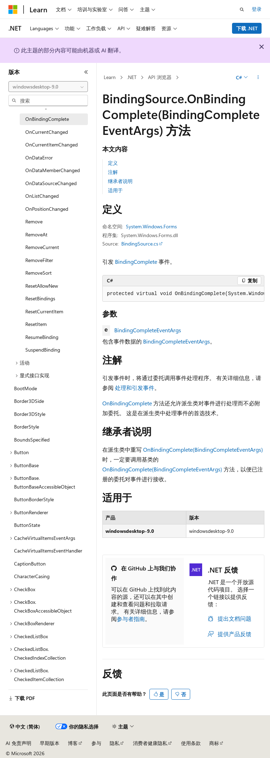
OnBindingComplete (127, 403)
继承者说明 (120, 181)
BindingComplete (136, 261)
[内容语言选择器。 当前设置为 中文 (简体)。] (25, 726)
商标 (214, 743)
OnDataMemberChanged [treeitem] (52, 170)
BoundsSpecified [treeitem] (32, 439)
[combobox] (48, 86)
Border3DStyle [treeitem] (29, 414)
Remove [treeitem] (34, 221)
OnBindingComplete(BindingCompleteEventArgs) (203, 449)
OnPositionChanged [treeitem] (46, 208)
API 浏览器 (160, 77)
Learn (110, 77)
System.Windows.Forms (151, 226)
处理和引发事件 (134, 387)
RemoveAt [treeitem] (36, 234)
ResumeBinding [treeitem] (41, 337)
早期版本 (49, 743)
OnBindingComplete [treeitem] (47, 119)
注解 (113, 172)
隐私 (115, 743)
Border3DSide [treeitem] (29, 401)
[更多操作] (258, 77)
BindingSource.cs (139, 243)
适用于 (115, 190)
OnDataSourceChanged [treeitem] (51, 183)
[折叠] (86, 72)
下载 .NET (247, 28)
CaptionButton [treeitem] (30, 563)
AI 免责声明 (18, 743)
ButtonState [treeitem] (27, 525)
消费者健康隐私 (150, 743)
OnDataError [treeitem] (39, 157)
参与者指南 (131, 618)
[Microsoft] (13, 9)
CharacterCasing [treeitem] (32, 576)
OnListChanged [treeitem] (42, 195)
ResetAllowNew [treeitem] (41, 285)
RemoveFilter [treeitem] (39, 260)
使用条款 (191, 743)
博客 (73, 743)
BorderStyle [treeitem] (26, 426)
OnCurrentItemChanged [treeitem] (51, 144)
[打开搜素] (242, 9)
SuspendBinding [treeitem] (42, 349)
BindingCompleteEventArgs (147, 330)
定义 (113, 162)
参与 (96, 743)
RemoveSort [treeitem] (38, 272)
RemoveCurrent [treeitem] (42, 247)
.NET (131, 77)
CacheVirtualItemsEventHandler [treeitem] (48, 550)
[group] (183, 294)
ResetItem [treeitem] (36, 324)
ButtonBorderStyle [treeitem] (34, 499)
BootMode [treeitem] (25, 388)
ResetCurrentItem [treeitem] (44, 311)
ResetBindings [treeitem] (40, 298)
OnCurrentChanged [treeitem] (46, 132)
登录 (257, 9)
